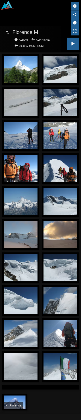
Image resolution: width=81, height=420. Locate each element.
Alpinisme (43, 39)
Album (23, 39)
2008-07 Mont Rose (32, 45)
